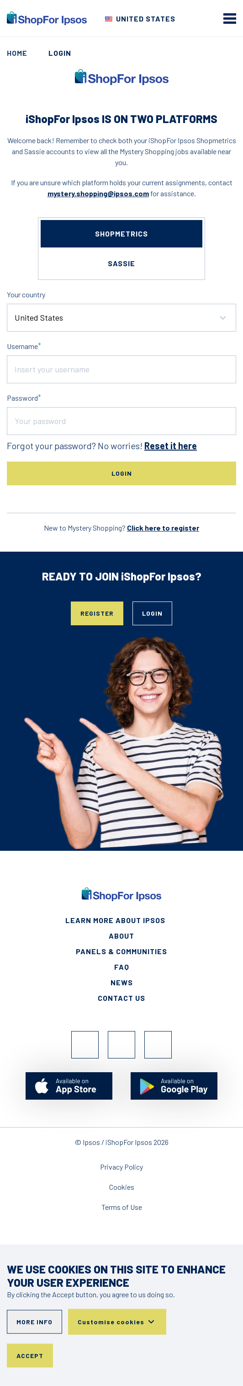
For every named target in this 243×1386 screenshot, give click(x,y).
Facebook (85, 1044)
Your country (26, 294)
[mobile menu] (229, 18)
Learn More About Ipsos (115, 920)
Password (22, 397)
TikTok (158, 1044)
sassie (121, 263)
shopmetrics (121, 233)
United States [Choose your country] (145, 18)
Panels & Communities (121, 951)
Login (152, 613)
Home (17, 52)
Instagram (121, 1044)
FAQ (121, 966)
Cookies (121, 1186)
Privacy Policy (121, 1166)
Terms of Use (121, 1207)
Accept (29, 1355)
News (122, 982)
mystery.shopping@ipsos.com (98, 193)
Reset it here (170, 445)
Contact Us (121, 998)
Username (22, 346)
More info (34, 1322)
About (121, 935)
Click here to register (163, 527)
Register (97, 613)
